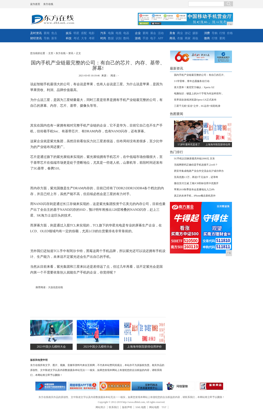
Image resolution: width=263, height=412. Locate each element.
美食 (172, 33)
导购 (46, 38)
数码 (126, 38)
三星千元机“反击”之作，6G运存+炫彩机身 (197, 105)
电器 (126, 33)
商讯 (172, 38)
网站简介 (101, 407)
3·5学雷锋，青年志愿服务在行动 (191, 81)
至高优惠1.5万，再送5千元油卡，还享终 (196, 177)
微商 (207, 38)
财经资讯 (36, 38)
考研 (92, 38)
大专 (84, 38)
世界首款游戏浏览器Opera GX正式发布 (195, 99)
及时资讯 (36, 33)
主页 (50, 53)
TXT (164, 407)
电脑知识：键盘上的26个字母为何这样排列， (199, 93)
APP (160, 38)
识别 (118, 38)
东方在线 (48, 4)
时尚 (103, 38)
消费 (207, 33)
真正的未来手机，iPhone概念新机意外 (195, 195)
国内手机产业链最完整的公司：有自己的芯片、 (200, 74)
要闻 (46, 33)
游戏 (138, 38)
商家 (188, 38)
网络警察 (179, 386)
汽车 (103, 33)
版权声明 (127, 407)
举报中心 (147, 386)
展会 (153, 33)
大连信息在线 (55, 287)
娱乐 (69, 33)
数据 (111, 38)
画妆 (195, 38)
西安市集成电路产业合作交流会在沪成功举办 (199, 170)
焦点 (54, 33)
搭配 (84, 33)
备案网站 (211, 386)
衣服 (180, 38)
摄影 (195, 33)
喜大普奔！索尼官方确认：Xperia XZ (194, 87)
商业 (180, 33)
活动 (161, 33)
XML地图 (140, 407)
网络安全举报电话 (82, 386)
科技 (69, 38)
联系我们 (114, 407)
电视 (118, 33)
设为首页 (35, 4)
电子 (153, 38)
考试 (76, 38)
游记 (188, 33)
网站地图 (154, 407)
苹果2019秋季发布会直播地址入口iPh (194, 189)
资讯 (70, 53)
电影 (92, 33)
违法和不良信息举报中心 (50, 386)
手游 (145, 38)
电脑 (111, 33)
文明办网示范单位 (115, 386)
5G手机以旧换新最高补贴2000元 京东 (194, 158)
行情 (222, 33)
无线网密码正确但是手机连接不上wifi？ (196, 164)
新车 (54, 38)
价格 (230, 33)
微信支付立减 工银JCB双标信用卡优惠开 (196, 183)
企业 (138, 33)
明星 (76, 33)
